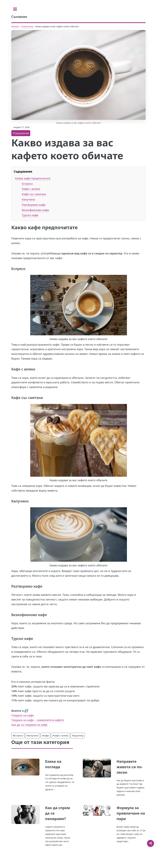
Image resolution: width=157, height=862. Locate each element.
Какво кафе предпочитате (32, 178)
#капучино (32, 735)
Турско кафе (30, 215)
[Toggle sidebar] (15, 9)
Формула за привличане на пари (131, 813)
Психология (27, 26)
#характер (77, 735)
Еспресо (27, 183)
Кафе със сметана (34, 194)
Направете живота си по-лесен (129, 767)
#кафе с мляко (60, 735)
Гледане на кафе (22, 715)
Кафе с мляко (31, 189)
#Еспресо (18, 735)
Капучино (28, 199)
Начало (15, 26)
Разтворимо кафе (34, 205)
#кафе (45, 735)
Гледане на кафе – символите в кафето (37, 720)
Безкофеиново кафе (35, 210)
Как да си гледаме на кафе (29, 725)
